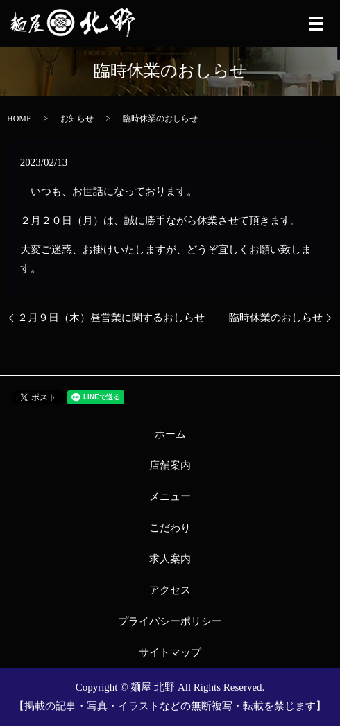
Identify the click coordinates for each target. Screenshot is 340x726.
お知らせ (77, 118)
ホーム (170, 434)
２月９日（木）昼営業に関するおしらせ (111, 317)
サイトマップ (170, 652)
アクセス (170, 590)
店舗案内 (170, 465)
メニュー (170, 496)
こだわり (170, 527)
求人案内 (170, 558)
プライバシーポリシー (170, 621)
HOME (19, 118)
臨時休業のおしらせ (276, 317)
